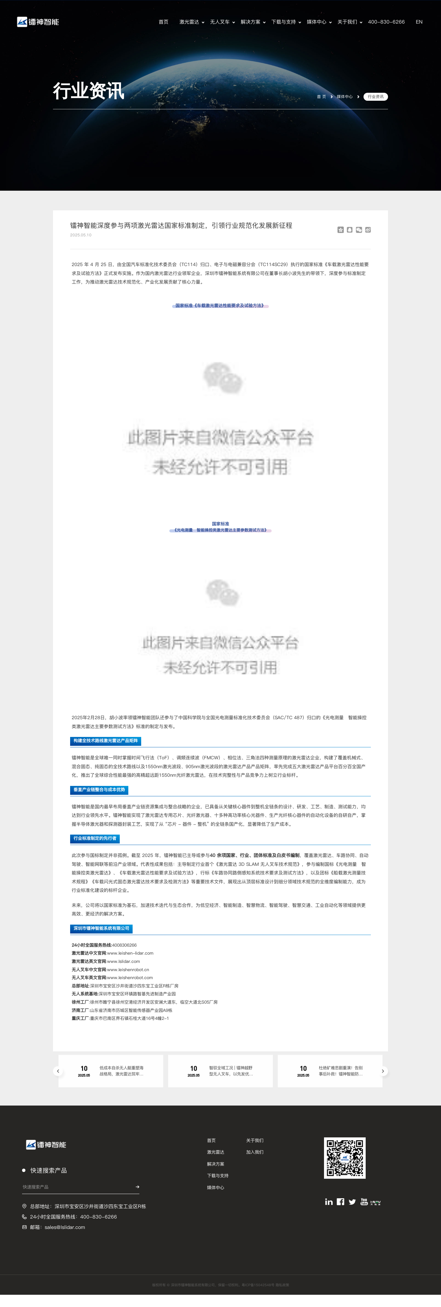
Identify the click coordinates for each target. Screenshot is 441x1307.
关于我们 (347, 21)
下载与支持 (283, 21)
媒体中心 (316, 21)
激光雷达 (189, 21)
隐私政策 (299, 1297)
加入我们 (254, 1164)
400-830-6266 (386, 21)
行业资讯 (374, 96)
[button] (58, 1080)
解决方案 (250, 21)
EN (419, 21)
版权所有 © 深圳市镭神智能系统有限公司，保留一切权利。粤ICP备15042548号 (212, 1297)
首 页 (316, 96)
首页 (163, 21)
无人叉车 (220, 21)
